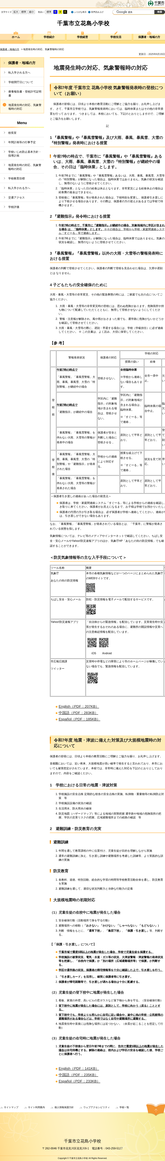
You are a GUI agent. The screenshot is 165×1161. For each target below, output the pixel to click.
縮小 (31, 11)
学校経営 (82, 37)
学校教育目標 (16, 178)
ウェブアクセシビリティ (96, 1107)
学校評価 (13, 206)
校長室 (12, 132)
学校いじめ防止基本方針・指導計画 (24, 153)
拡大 (15, 11)
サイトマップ (11, 1107)
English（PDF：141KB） (79, 1068)
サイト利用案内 (36, 1107)
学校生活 (115, 37)
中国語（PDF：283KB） (78, 713)
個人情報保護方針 (64, 1107)
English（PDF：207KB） (79, 706)
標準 (23, 11)
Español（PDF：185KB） (79, 719)
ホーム (16, 37)
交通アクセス (16, 197)
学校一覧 (124, 1107)
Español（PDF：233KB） (79, 1081)
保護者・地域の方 (149, 37)
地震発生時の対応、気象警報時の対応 (24, 107)
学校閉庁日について (20, 82)
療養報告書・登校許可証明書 (24, 93)
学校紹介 (49, 37)
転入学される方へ (19, 72)
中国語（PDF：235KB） (78, 1075)
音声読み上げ (97, 12)
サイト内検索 (115, 12)
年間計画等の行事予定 (22, 142)
